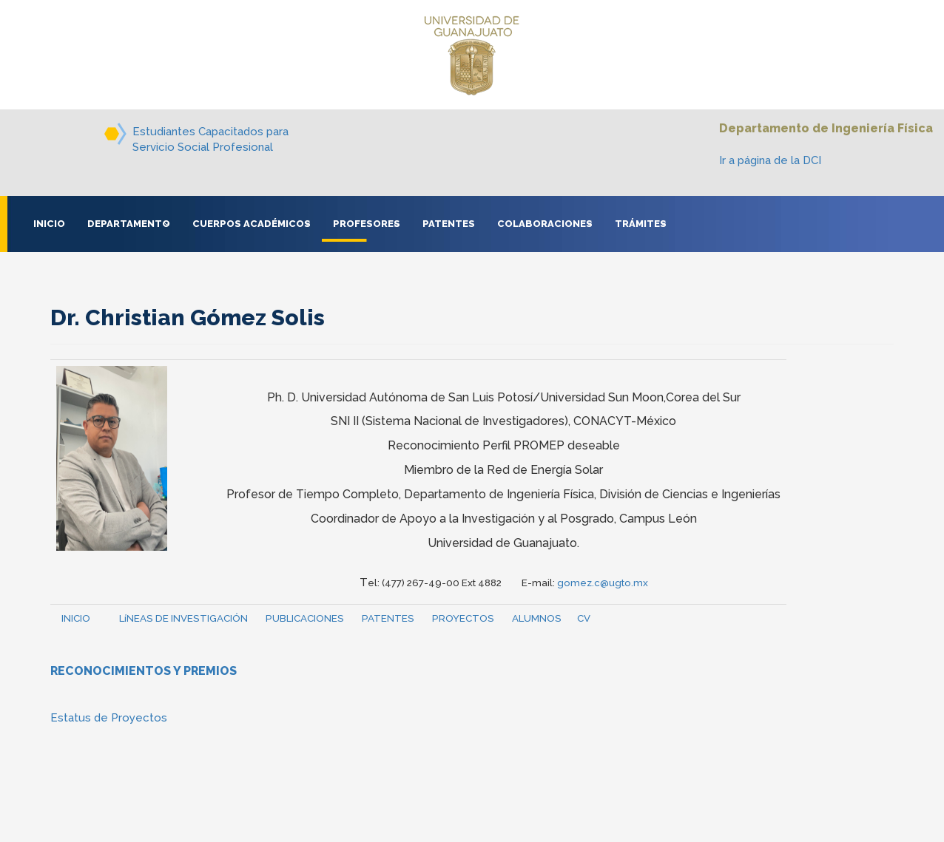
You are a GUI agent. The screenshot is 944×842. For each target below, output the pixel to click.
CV (583, 618)
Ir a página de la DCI (770, 160)
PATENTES (388, 618)
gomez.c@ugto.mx (602, 582)
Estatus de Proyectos (108, 717)
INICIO (75, 618)
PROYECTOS (463, 618)
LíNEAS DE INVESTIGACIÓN (183, 618)
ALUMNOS (537, 618)
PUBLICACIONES (305, 618)
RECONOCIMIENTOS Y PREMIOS (143, 671)
